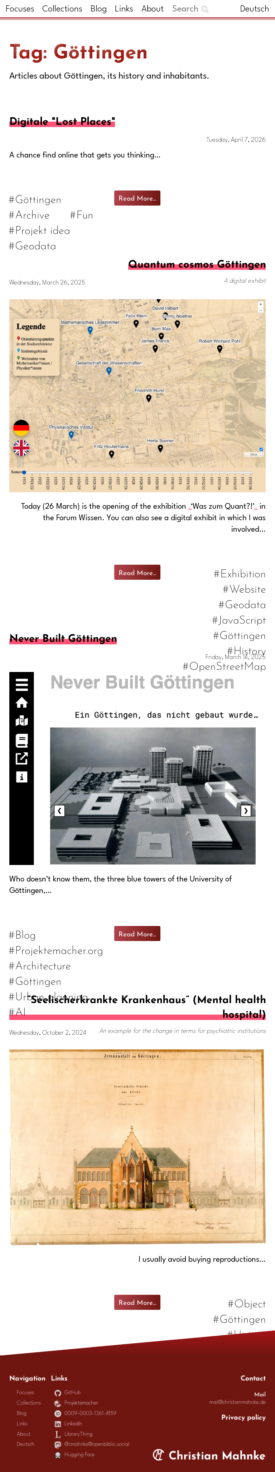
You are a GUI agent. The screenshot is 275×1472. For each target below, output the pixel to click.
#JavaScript (239, 618)
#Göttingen (35, 198)
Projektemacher (76, 1403)
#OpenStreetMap (224, 665)
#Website (244, 587)
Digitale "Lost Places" (62, 120)
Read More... (137, 197)
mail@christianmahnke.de (237, 1402)
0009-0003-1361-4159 (85, 1413)
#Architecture (40, 964)
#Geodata (32, 244)
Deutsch (254, 9)
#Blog (22, 933)
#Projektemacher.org (56, 949)
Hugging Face (74, 1455)
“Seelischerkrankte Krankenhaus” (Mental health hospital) (146, 1005)
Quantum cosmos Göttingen (197, 262)
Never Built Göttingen (63, 637)
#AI (17, 1010)
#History (246, 649)
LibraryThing (73, 1434)
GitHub (67, 1393)
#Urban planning (48, 995)
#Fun (82, 213)
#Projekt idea (39, 229)
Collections (62, 9)
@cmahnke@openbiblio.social (92, 1444)
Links (124, 9)
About (152, 9)
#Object (247, 1302)
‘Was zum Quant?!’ (223, 507)
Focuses (20, 9)
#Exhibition (240, 572)
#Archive (29, 213)
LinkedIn (68, 1424)
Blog (99, 9)
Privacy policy (243, 1416)
